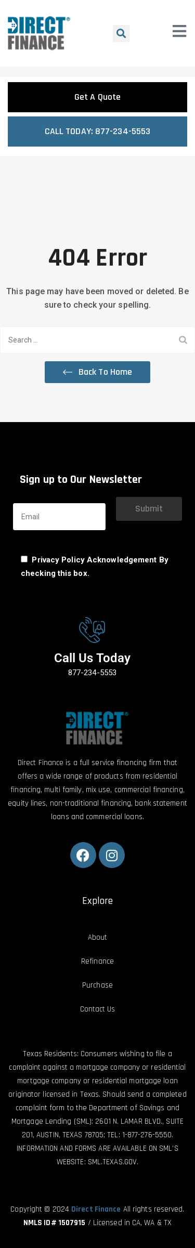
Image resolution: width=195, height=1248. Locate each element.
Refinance (97, 961)
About (98, 937)
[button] (121, 33)
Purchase (97, 985)
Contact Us (97, 1009)
